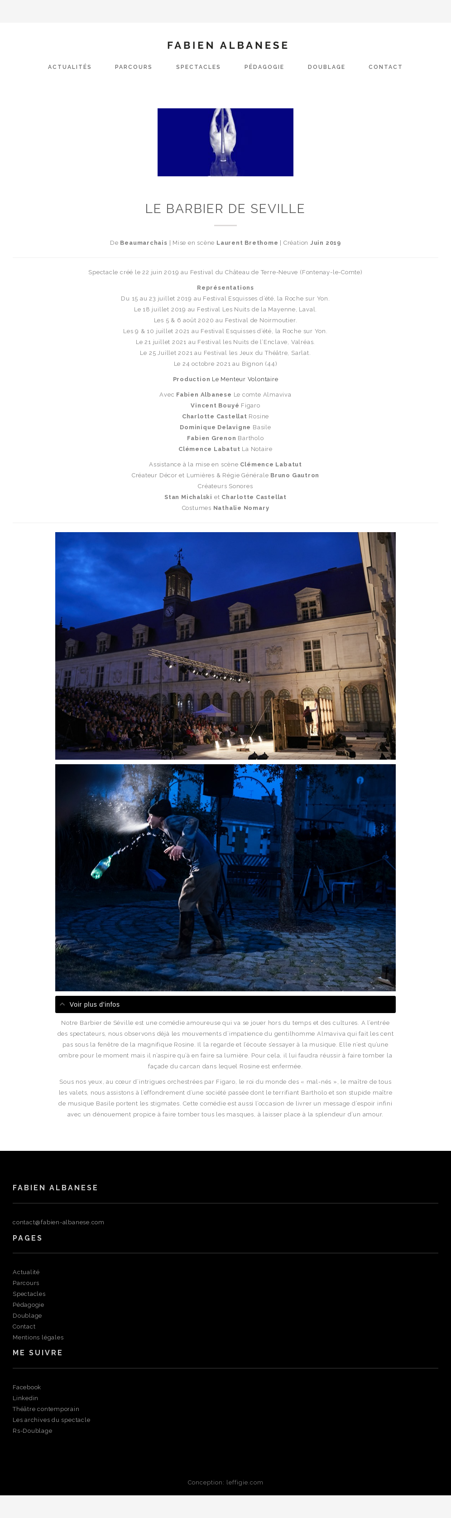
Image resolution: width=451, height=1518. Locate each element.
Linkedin (25, 1398)
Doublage (326, 67)
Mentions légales (38, 1337)
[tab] (225, 1004)
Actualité (26, 1272)
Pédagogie (264, 67)
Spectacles (198, 67)
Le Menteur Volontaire (245, 379)
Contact (386, 67)
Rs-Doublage (33, 1430)
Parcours (134, 67)
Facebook (27, 1387)
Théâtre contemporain (46, 1409)
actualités (70, 67)
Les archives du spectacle (52, 1419)
